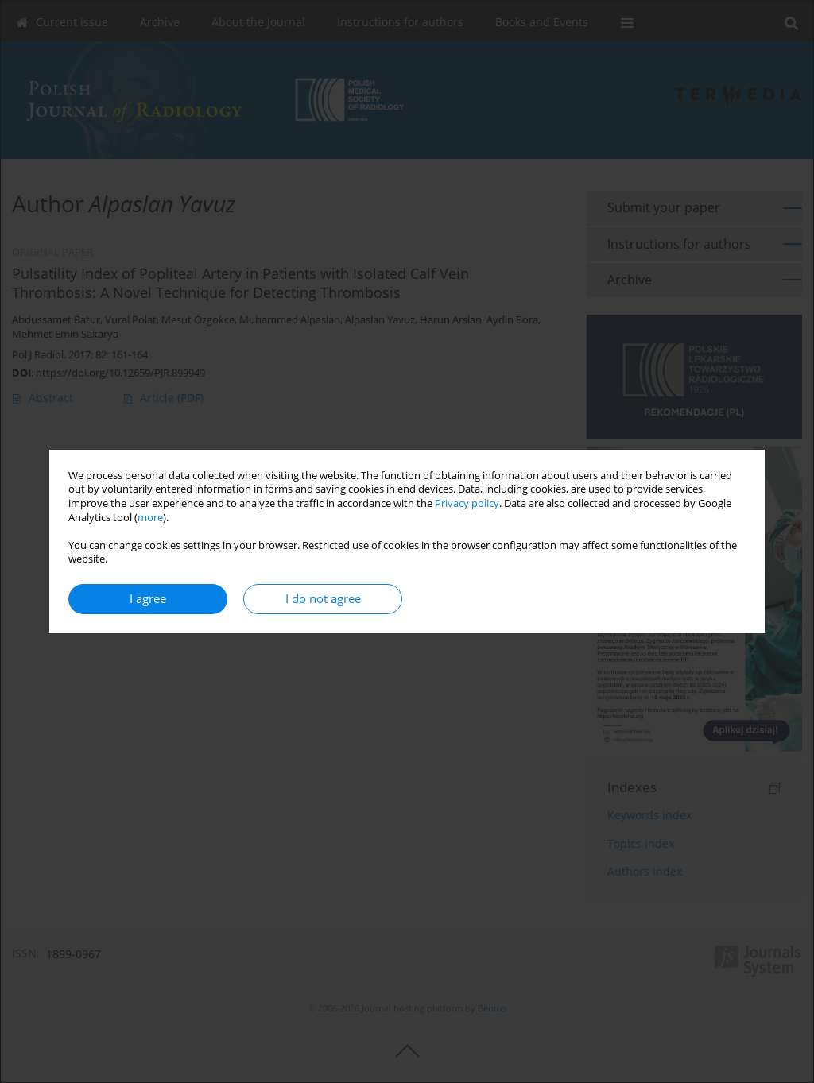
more (150, 517)
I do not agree (323, 598)
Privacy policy (467, 503)
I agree (148, 598)
